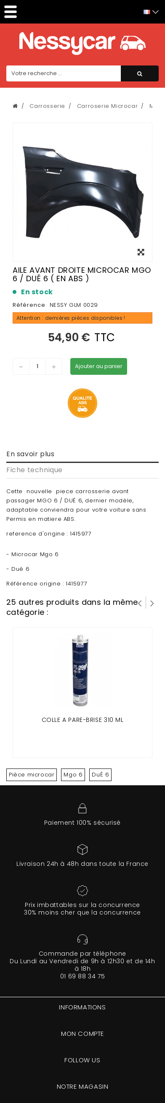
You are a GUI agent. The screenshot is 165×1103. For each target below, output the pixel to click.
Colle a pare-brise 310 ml (83, 720)
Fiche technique (34, 470)
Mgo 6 (73, 775)
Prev (139, 602)
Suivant (152, 602)
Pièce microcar (31, 775)
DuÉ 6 (100, 775)
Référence (29, 305)
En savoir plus (30, 454)
